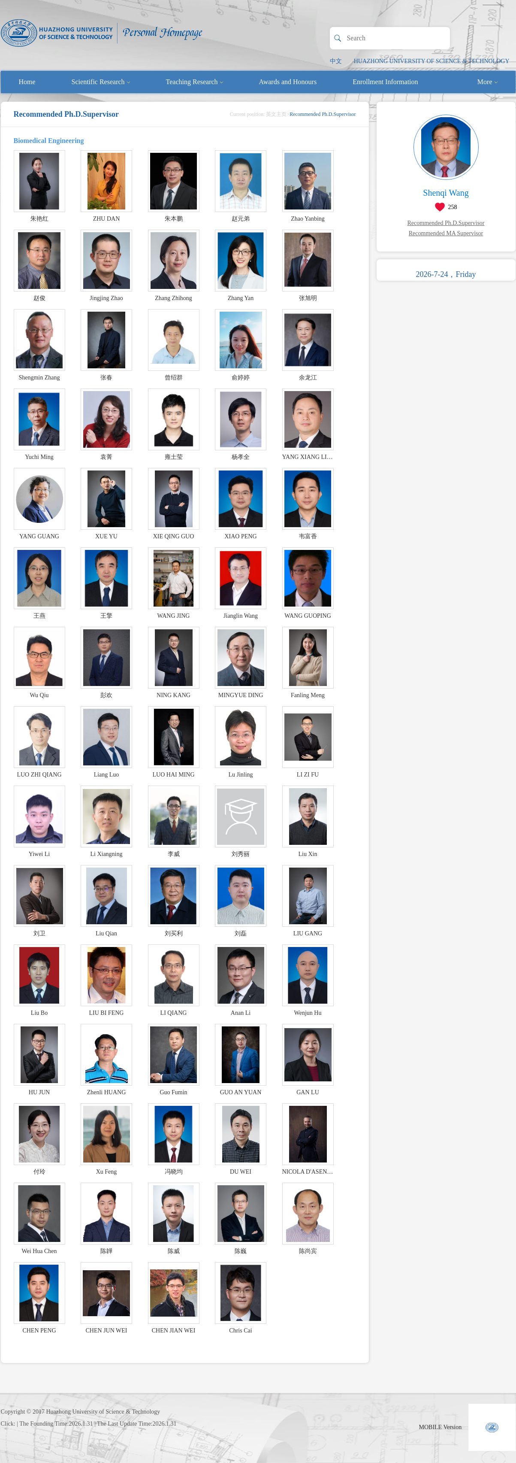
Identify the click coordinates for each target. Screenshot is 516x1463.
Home (27, 81)
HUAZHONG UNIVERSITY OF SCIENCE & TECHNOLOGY (432, 61)
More (487, 81)
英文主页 (276, 114)
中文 (336, 61)
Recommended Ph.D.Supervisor (445, 223)
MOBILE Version (440, 1427)
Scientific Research (101, 81)
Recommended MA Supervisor (446, 233)
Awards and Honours (288, 81)
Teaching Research (194, 81)
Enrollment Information (385, 81)
